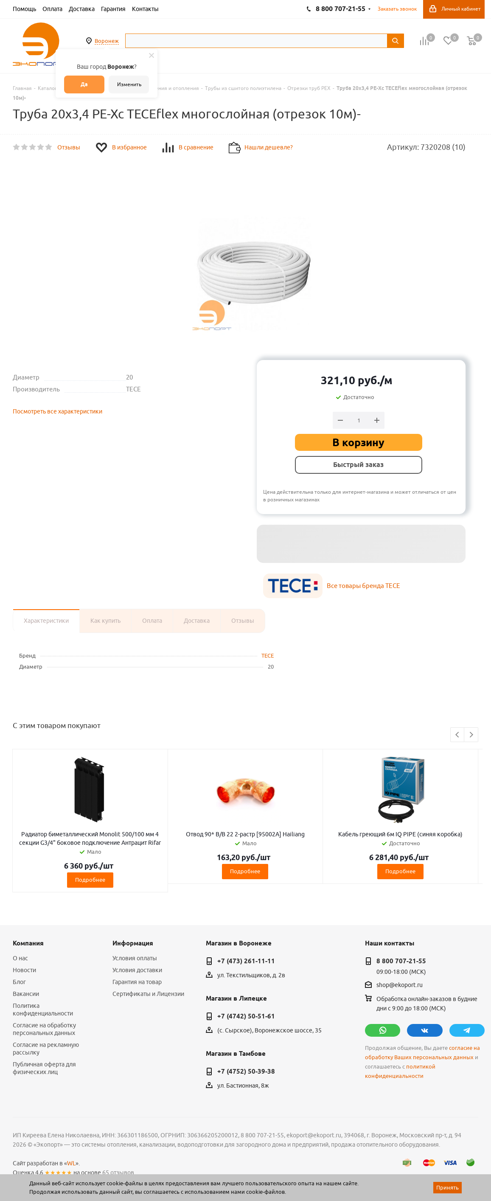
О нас (20, 958)
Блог (19, 982)
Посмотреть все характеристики (57, 411)
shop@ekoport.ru (399, 985)
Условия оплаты (134, 958)
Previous (458, 735)
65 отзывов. (118, 1172)
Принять (447, 1187)
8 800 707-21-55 (401, 961)
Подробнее (90, 879)
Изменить (129, 84)
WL (71, 1163)
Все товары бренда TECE (363, 585)
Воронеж (107, 40)
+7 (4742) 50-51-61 (246, 1016)
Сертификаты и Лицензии (148, 993)
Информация (132, 943)
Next (471, 735)
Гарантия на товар (137, 982)
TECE (267, 655)
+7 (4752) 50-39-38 (246, 1071)
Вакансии (26, 993)
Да (84, 84)
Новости (24, 970)
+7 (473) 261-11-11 (246, 961)
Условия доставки (137, 970)
